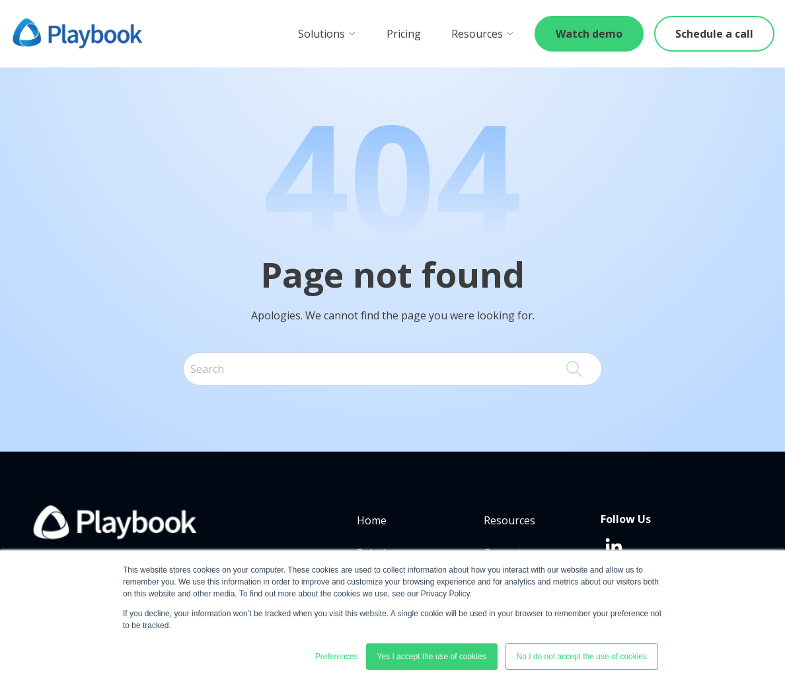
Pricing (404, 33)
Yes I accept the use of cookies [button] (431, 656)
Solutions (327, 33)
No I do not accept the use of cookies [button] (582, 656)
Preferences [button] (336, 656)
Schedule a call (714, 33)
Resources (482, 33)
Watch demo (589, 33)
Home (372, 520)
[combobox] (392, 368)
